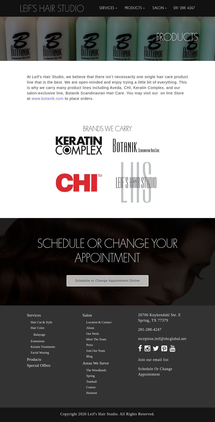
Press (89, 345)
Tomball (91, 381)
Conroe (91, 387)
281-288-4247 (184, 8)
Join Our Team (95, 351)
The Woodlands (96, 370)
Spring (90, 376)
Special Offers (38, 365)
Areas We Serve (95, 363)
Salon (87, 315)
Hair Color (37, 328)
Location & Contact (98, 322)
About (90, 328)
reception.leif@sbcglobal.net (162, 339)
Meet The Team (96, 339)
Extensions (38, 341)
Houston (91, 393)
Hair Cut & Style (41, 322)
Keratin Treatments (43, 347)
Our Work (92, 333)
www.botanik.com (48, 98)
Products (34, 359)
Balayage (39, 334)
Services (34, 315)
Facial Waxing (40, 352)
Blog (89, 356)
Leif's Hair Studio (103, 414)
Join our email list (153, 360)
